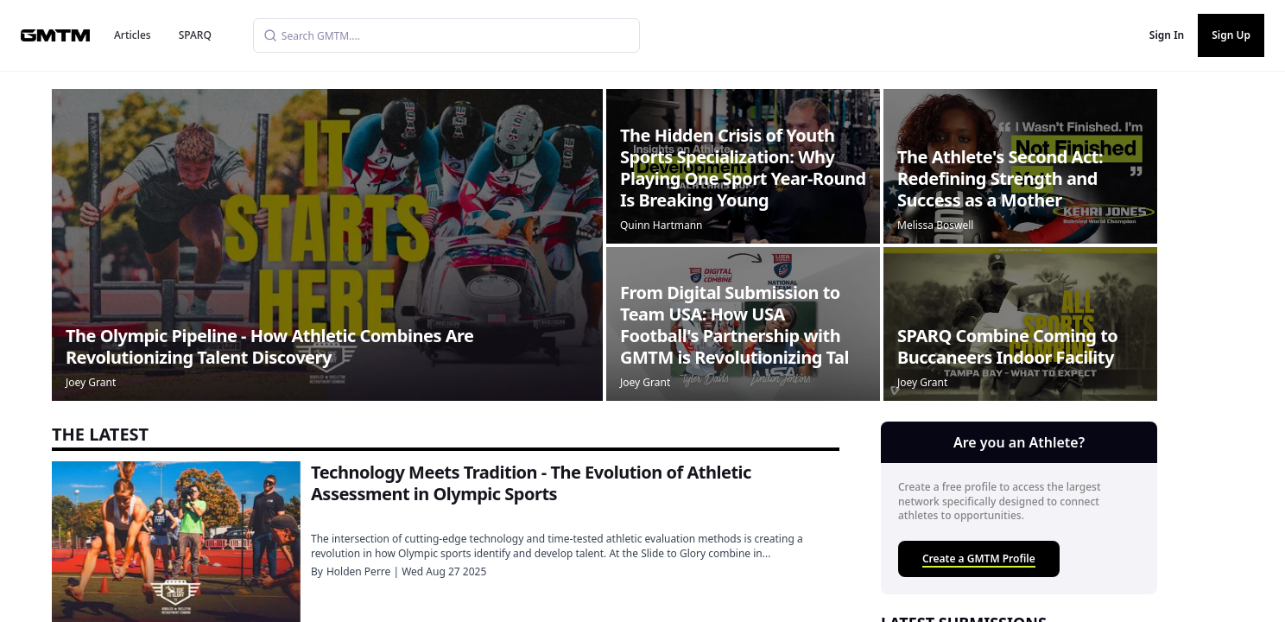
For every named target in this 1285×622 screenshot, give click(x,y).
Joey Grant (91, 382)
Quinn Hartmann (661, 225)
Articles (132, 35)
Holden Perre (358, 571)
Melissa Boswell (935, 225)
